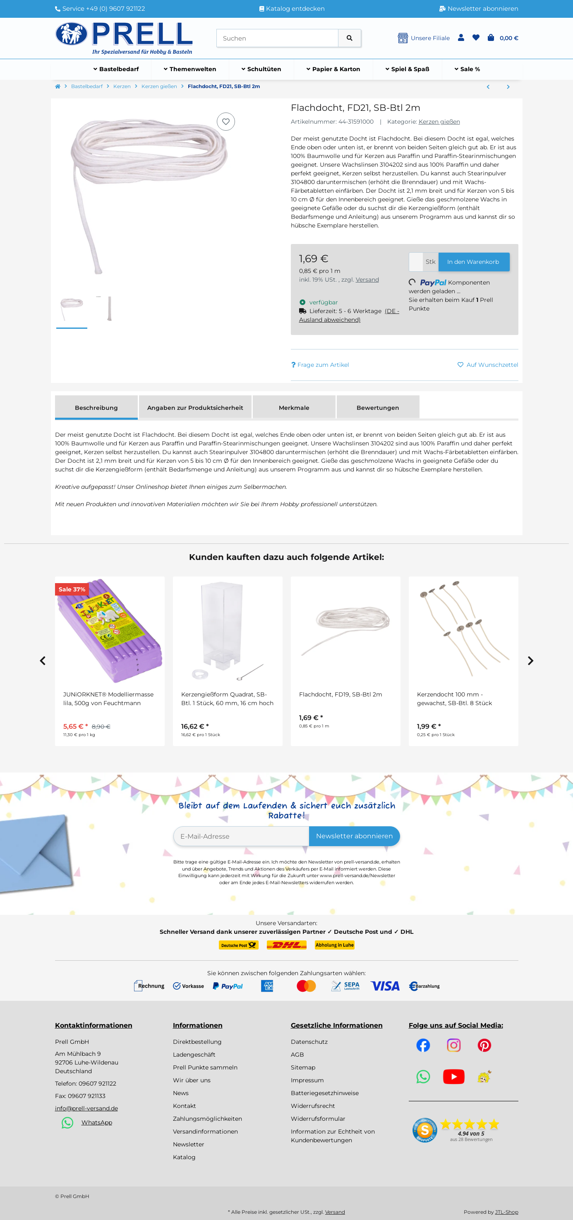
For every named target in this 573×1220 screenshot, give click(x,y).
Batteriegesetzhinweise (325, 1093)
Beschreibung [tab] (96, 407)
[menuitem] (116, 69)
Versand (367, 279)
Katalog (184, 1157)
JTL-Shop (506, 1212)
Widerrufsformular (318, 1118)
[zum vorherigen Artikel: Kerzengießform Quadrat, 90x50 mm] (488, 87)
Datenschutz (309, 1041)
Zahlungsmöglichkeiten (207, 1118)
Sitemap (303, 1067)
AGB (297, 1054)
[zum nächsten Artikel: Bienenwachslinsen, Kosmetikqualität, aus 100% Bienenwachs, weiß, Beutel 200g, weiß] (508, 87)
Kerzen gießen (439, 121)
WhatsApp (97, 1122)
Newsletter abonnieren (354, 836)
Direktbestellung (197, 1041)
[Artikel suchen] (349, 38)
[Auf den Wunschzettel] (226, 121)
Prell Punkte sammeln (205, 1067)
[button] (461, 38)
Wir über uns (192, 1080)
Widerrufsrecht (313, 1106)
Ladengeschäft (194, 1054)
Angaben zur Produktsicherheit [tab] (195, 407)
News (181, 1093)
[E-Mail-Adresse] (241, 836)
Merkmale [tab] (294, 407)
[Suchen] (277, 38)
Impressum (307, 1080)
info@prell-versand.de (86, 1108)
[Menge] (416, 262)
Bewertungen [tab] (378, 407)
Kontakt (184, 1106)
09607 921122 (97, 1083)
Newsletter (188, 1144)
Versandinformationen (205, 1131)
